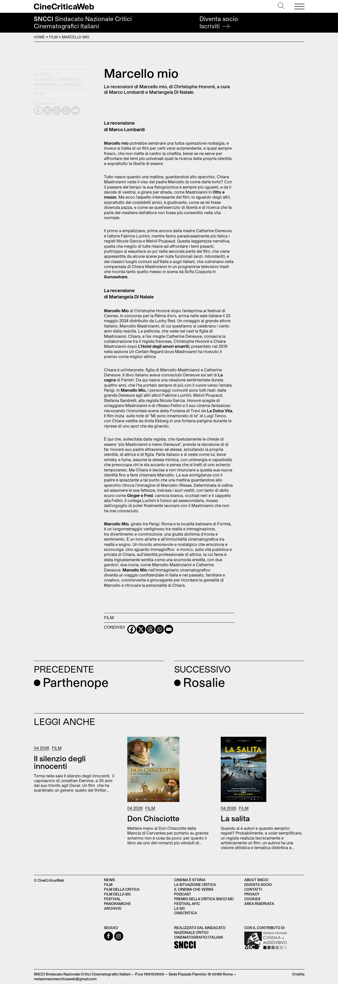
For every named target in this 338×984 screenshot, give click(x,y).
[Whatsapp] (159, 629)
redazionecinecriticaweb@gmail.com (65, 979)
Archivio (113, 908)
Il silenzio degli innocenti (60, 762)
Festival (112, 899)
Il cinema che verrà (193, 889)
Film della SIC (117, 894)
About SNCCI (256, 880)
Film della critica (122, 889)
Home (39, 37)
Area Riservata (259, 903)
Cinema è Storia (189, 880)
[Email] (168, 629)
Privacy (251, 894)
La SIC (179, 908)
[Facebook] (131, 629)
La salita (235, 818)
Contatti (253, 889)
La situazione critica (195, 884)
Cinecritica (185, 913)
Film (53, 37)
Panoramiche (117, 903)
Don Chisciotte (153, 818)
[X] (141, 629)
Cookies (252, 899)
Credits (298, 974)
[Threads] (150, 629)
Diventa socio (218, 22)
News (109, 880)
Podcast (182, 894)
